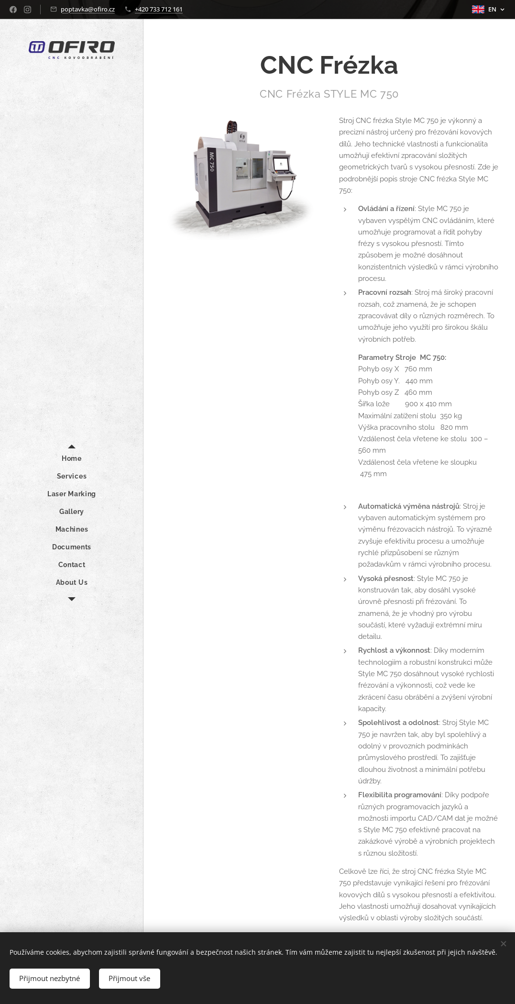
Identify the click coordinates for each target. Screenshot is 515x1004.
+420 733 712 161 (159, 9)
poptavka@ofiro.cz (88, 9)
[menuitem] (72, 458)
